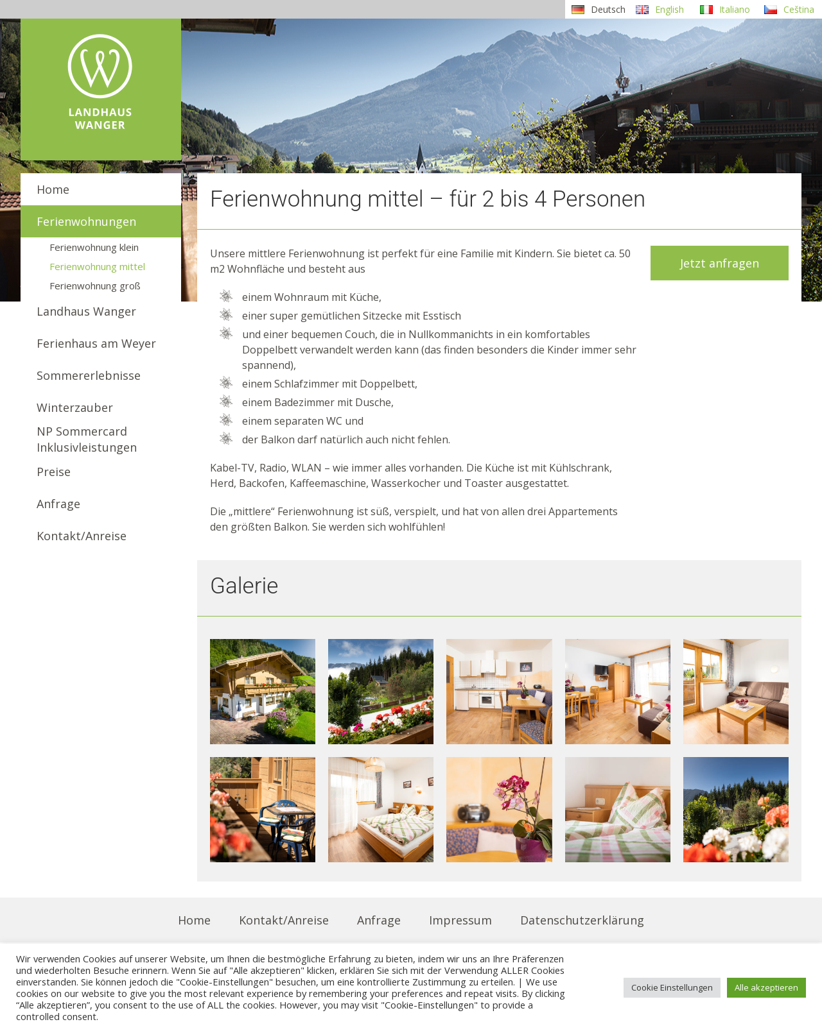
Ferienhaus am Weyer (96, 343)
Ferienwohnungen (86, 221)
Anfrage (58, 503)
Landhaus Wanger (86, 311)
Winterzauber (75, 407)
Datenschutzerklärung (582, 920)
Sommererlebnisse (89, 375)
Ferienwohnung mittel (97, 266)
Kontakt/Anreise (82, 535)
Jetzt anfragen (719, 263)
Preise (54, 471)
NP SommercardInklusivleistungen (87, 439)
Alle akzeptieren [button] (766, 987)
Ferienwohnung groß (95, 285)
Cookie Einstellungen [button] (672, 987)
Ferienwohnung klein (94, 247)
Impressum (460, 920)
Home (53, 189)
